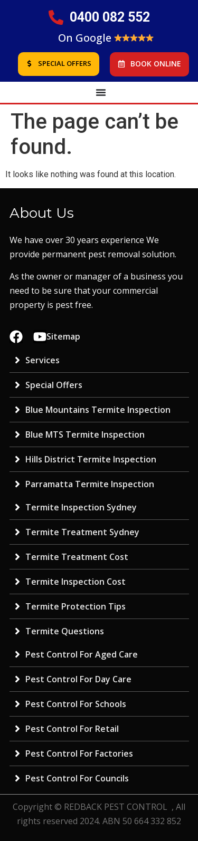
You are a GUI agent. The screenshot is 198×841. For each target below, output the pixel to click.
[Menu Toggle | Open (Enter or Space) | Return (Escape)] (101, 92)
